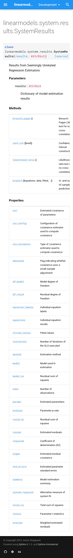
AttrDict (35, 86)
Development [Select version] (48, 5)
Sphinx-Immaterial (48, 544)
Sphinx (22, 544)
